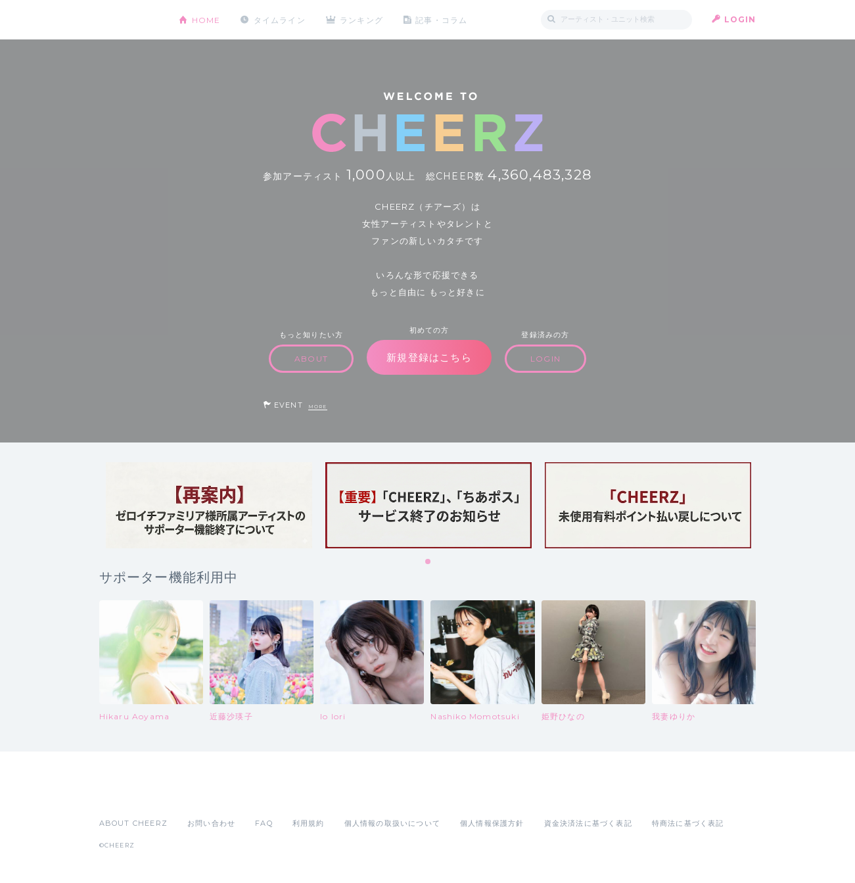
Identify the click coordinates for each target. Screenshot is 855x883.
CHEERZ (129, 20)
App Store (129, 794)
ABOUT (311, 359)
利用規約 (308, 823)
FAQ (264, 823)
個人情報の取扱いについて (392, 823)
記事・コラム (442, 19)
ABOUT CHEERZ (133, 823)
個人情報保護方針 (492, 823)
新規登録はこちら (429, 357)
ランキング (362, 19)
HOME (206, 19)
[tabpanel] (209, 505)
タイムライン (280, 19)
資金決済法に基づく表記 (588, 823)
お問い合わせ (211, 823)
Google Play (199, 794)
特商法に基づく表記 (688, 823)
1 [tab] (428, 562)
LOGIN (740, 19)
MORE (317, 407)
